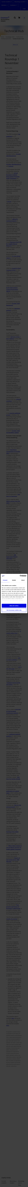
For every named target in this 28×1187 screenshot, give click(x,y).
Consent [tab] (5, 580)
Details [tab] (14, 580)
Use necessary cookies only (13, 610)
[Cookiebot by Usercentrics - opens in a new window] (20, 576)
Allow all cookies (14, 605)
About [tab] (23, 580)
